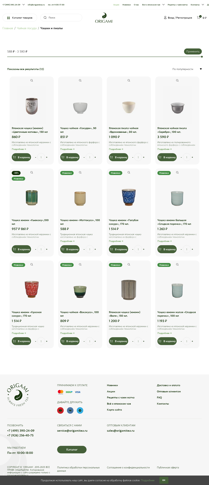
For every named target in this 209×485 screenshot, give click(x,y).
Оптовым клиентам (169, 391)
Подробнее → (19, 149)
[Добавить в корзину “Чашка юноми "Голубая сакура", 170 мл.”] (118, 249)
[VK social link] (70, 410)
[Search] (61, 17)
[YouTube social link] (60, 410)
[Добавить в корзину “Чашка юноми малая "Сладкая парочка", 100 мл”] (167, 341)
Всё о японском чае (119, 403)
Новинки (112, 385)
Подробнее (147, 480)
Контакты (163, 403)
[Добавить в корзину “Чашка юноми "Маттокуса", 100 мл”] (70, 249)
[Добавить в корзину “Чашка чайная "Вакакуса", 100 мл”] (70, 341)
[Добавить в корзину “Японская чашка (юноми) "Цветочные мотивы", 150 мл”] (21, 157)
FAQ (159, 397)
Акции (111, 391)
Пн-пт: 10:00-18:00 (20, 453)
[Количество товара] (41, 157)
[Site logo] (103, 17)
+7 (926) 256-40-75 (20, 435)
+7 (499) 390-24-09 (20, 430)
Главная (7, 28)
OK (163, 480)
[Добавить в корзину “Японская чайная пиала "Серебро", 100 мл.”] (167, 157)
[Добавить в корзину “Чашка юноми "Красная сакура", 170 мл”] (21, 341)
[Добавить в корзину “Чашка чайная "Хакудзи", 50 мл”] (70, 157)
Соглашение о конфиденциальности (128, 467)
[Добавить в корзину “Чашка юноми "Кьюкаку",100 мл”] (21, 249)
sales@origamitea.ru (121, 430)
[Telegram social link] (80, 410)
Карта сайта (114, 409)
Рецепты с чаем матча (121, 397)
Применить (193, 51)
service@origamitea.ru (72, 430)
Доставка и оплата (168, 385)
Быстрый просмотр (32, 80)
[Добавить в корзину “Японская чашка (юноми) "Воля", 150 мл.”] (118, 341)
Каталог (71, 449)
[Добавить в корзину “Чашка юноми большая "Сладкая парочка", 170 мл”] (167, 249)
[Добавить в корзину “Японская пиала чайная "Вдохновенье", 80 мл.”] (118, 157)
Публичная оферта (168, 467)
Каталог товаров (19, 17)
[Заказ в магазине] (187, 69)
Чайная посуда (27, 28)
